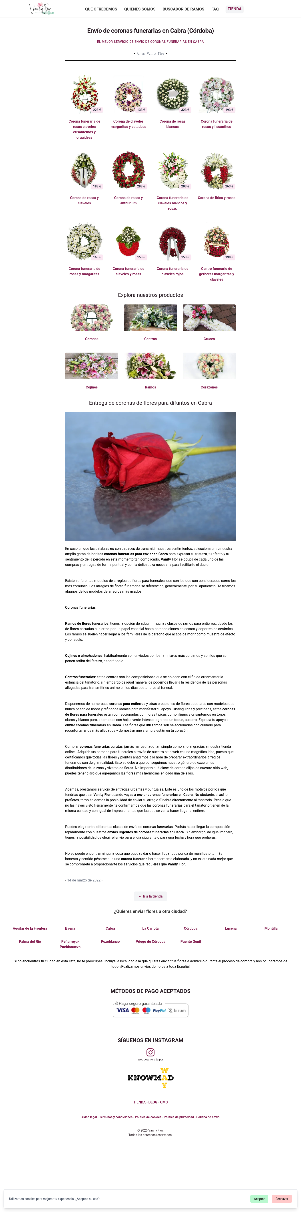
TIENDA (139, 1102)
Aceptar (259, 1199)
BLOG (152, 1102)
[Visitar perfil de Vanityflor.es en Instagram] (150, 1052)
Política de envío (207, 1117)
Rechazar (281, 1199)
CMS (164, 1102)
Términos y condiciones (115, 1117)
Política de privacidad (179, 1117)
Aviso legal (89, 1117)
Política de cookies (148, 1117)
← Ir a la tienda (150, 896)
